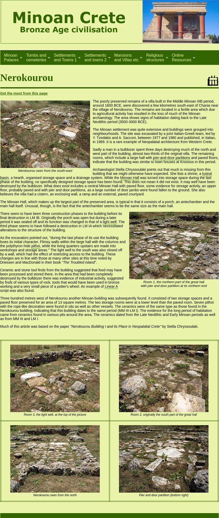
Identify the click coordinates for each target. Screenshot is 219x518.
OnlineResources (181, 57)
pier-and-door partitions (171, 158)
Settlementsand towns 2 (95, 57)
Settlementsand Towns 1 (65, 57)
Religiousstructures (155, 57)
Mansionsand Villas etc (126, 57)
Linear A (111, 286)
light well (110, 222)
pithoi (35, 246)
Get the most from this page (24, 93)
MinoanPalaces (11, 57)
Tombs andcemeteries (36, 57)
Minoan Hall (129, 178)
